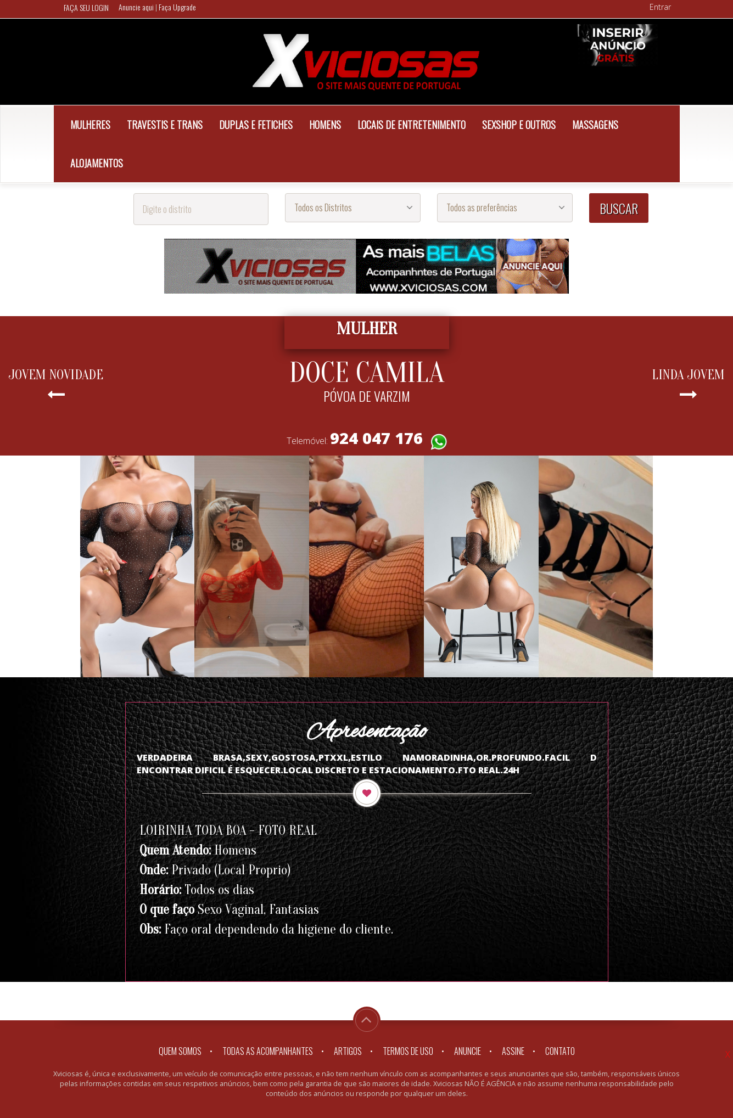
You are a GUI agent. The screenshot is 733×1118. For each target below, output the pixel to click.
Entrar (660, 7)
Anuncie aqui (137, 7)
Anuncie (467, 1051)
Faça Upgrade (177, 7)
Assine (513, 1051)
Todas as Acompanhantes (267, 1051)
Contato (560, 1051)
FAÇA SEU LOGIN (86, 7)
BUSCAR (619, 208)
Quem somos (180, 1051)
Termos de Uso (408, 1051)
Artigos (348, 1051)
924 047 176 (376, 437)
